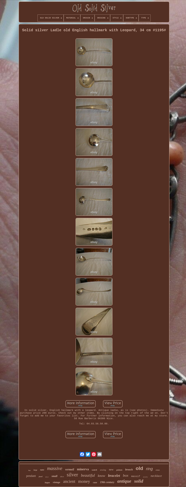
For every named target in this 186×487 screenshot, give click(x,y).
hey (29, 470)
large (35, 470)
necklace (156, 476)
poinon (119, 470)
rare (42, 470)
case (95, 482)
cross (158, 470)
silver (72, 475)
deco (62, 476)
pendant (31, 476)
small (54, 476)
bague (47, 482)
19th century (107, 482)
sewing (103, 470)
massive (54, 468)
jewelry (145, 477)
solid (138, 481)
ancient (69, 481)
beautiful (88, 475)
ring (149, 469)
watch (94, 470)
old (139, 468)
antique (124, 481)
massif (135, 476)
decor (47, 477)
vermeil (69, 469)
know (101, 476)
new (111, 469)
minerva (83, 469)
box (125, 475)
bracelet (114, 476)
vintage (56, 482)
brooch (129, 469)
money (84, 481)
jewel (40, 477)
